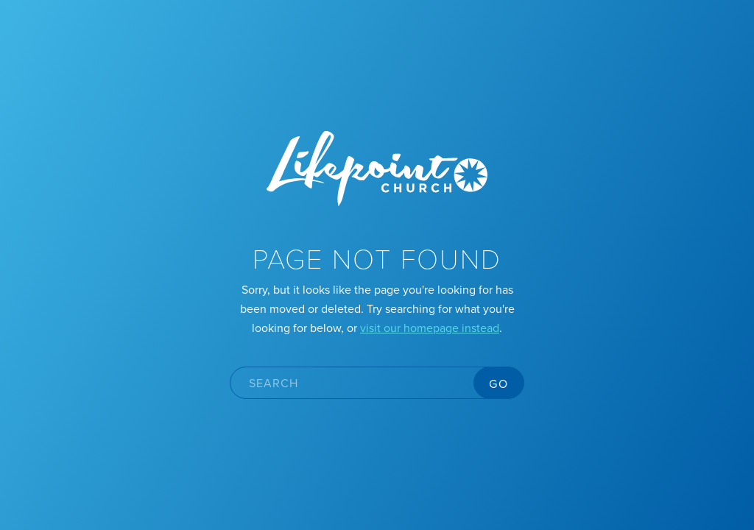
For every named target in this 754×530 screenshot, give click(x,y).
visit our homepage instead (429, 327)
